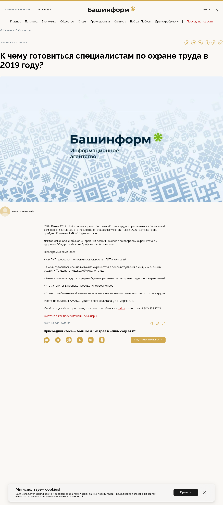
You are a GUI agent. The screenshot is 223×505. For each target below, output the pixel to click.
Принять (185, 492)
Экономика (49, 21)
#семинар (66, 323)
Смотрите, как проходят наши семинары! (70, 316)
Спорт (82, 21)
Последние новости (200, 21)
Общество (67, 21)
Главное (15, 21)
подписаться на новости (148, 340)
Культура (120, 21)
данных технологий (70, 496)
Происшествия (100, 21)
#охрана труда (51, 323)
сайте (121, 308)
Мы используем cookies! (38, 489)
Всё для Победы (140, 21)
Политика (31, 21)
